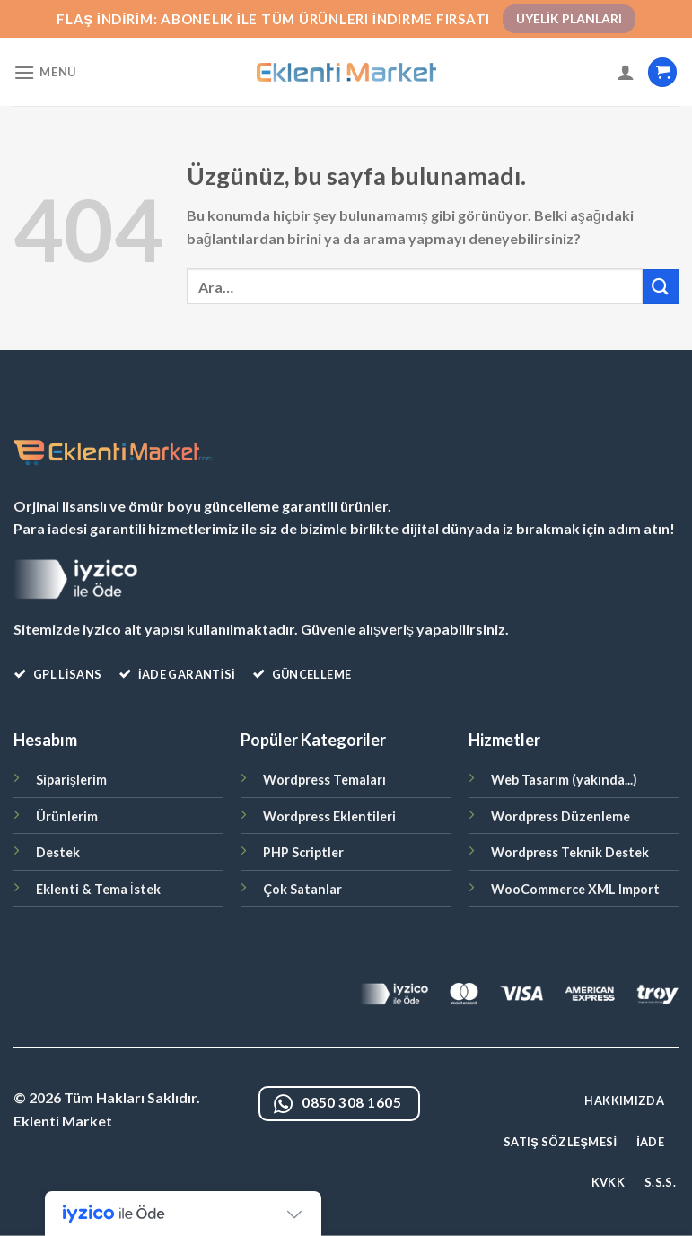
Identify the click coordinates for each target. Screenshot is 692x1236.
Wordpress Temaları (324, 779)
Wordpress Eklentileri (329, 816)
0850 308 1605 (338, 1104)
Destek (58, 852)
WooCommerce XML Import (575, 889)
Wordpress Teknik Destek (570, 852)
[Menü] (44, 72)
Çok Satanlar (302, 889)
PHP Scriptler (303, 852)
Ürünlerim (67, 816)
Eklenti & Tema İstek (98, 889)
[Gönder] (661, 286)
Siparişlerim (71, 779)
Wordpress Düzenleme (560, 816)
